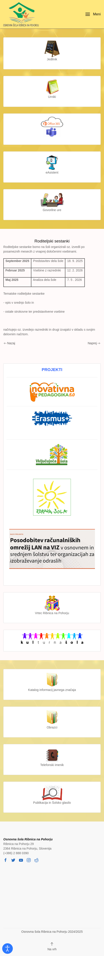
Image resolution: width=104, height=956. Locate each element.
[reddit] (36, 860)
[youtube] (21, 860)
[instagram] (28, 860)
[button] (93, 14)
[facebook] (5, 860)
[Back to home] (22, 14)
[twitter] (13, 860)
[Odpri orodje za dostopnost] (7, 948)
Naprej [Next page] (94, 343)
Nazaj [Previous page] (9, 343)
